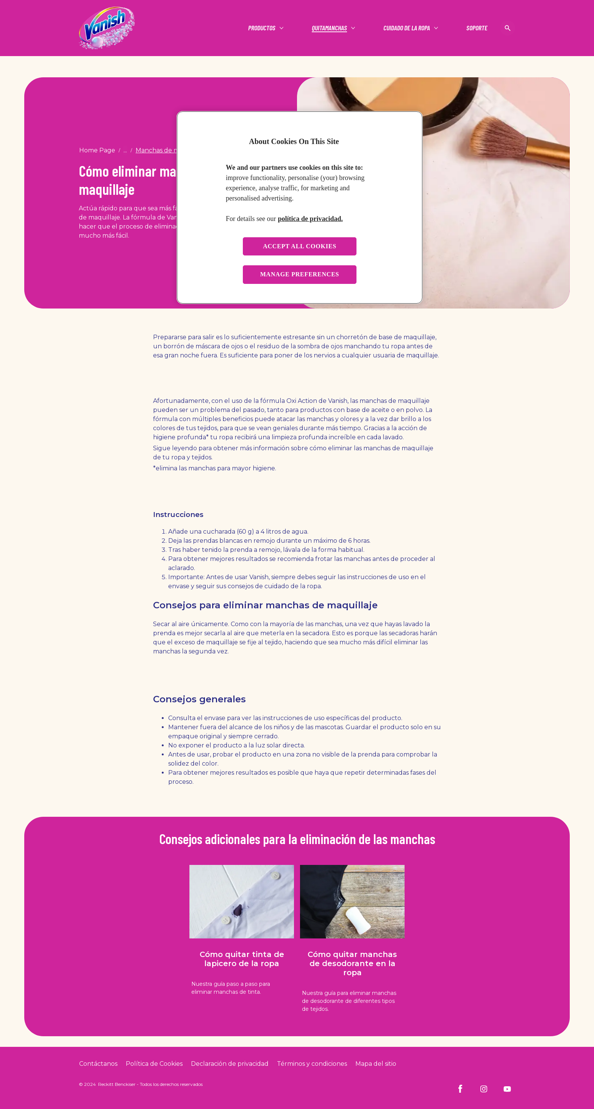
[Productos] (262, 28)
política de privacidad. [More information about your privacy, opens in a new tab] (310, 218)
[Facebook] (460, 1089)
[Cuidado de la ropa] (406, 28)
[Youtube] (507, 1089)
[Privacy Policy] (230, 1064)
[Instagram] (484, 1089)
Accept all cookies (299, 246)
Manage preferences (299, 274)
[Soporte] (477, 28)
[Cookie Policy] (154, 1064)
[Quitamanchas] (329, 28)
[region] (300, 207)
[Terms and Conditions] (312, 1064)
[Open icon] (507, 28)
